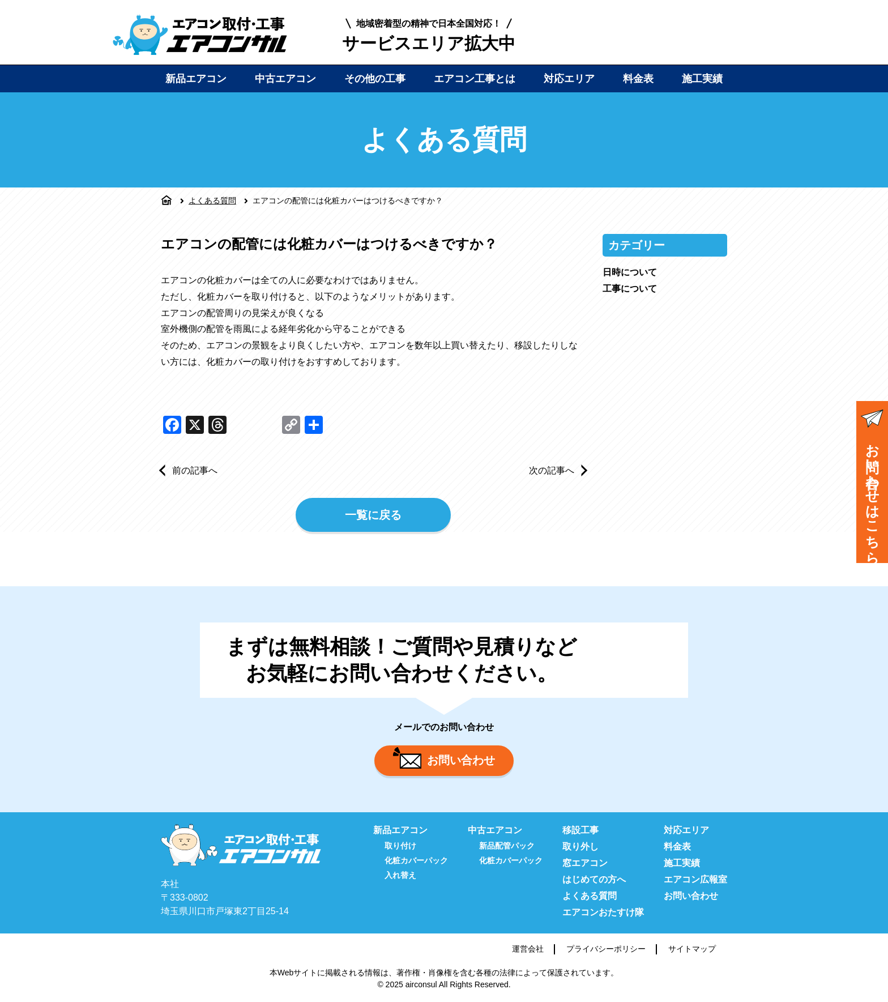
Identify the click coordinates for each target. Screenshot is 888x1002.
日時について (630, 272)
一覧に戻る (373, 515)
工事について (630, 288)
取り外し (580, 846)
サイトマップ (692, 948)
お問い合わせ (444, 758)
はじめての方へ (594, 879)
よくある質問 (212, 200)
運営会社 (528, 948)
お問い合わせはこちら (872, 483)
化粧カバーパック (416, 860)
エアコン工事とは (474, 78)
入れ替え (400, 875)
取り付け (400, 845)
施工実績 (702, 78)
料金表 (638, 78)
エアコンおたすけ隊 (603, 912)
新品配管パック (507, 845)
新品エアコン (196, 78)
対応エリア (569, 78)
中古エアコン (285, 78)
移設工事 (580, 830)
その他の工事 (374, 78)
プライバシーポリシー (606, 948)
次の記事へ (551, 470)
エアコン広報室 (695, 879)
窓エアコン (585, 863)
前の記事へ (194, 470)
